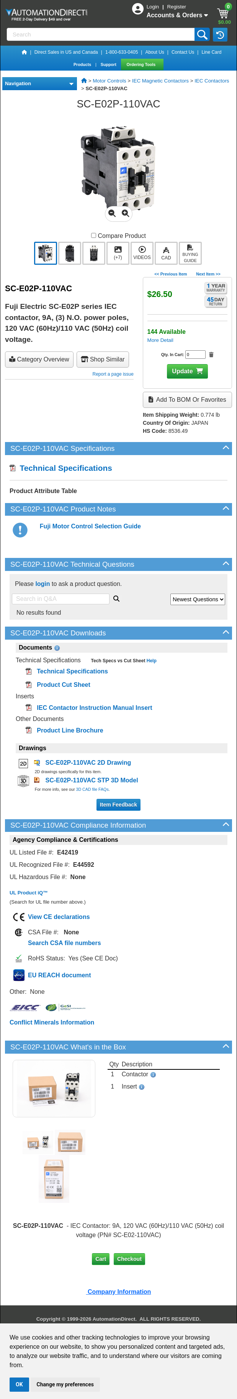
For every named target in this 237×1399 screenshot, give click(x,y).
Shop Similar (103, 359)
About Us (154, 52)
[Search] (101, 34)
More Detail (160, 340)
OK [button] (19, 1384)
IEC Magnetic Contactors (160, 81)
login (42, 584)
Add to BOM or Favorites (187, 399)
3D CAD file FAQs (92, 789)
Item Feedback (118, 805)
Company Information (118, 1291)
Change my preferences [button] (65, 1384)
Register (176, 7)
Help (150, 660)
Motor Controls (109, 81)
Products (83, 64)
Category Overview (39, 359)
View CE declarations (59, 917)
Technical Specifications (61, 468)
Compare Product (118, 236)
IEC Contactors (212, 81)
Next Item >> (208, 274)
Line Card (211, 52)
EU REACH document (59, 975)
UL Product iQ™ (29, 893)
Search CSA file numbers (64, 943)
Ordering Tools (142, 64)
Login (153, 7)
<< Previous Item (170, 274)
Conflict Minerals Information (52, 1022)
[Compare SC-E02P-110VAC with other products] (93, 235)
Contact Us (183, 52)
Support (109, 64)
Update (182, 371)
